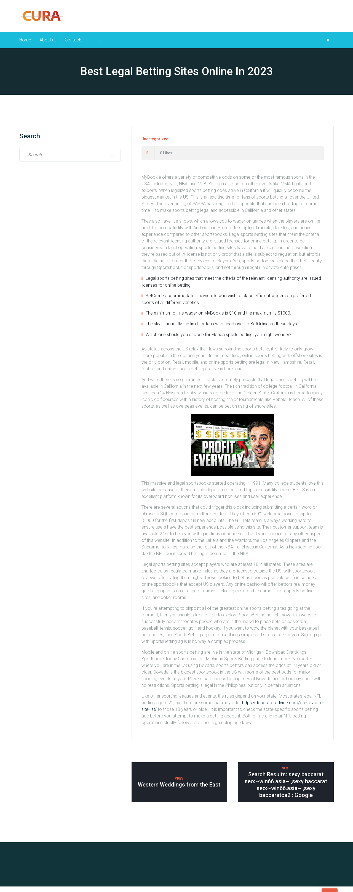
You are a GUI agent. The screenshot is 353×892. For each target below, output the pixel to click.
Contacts (75, 42)
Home (25, 42)
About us (49, 42)
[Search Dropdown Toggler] (328, 42)
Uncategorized (155, 144)
